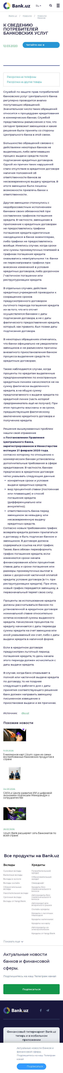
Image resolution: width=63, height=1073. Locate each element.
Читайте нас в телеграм (35, 45)
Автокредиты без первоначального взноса (41, 897)
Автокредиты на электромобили (40, 928)
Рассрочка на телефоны (21, 76)
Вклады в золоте (12, 879)
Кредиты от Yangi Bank (43, 933)
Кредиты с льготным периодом (42, 914)
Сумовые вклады (12, 871)
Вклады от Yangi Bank (14, 901)
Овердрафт (38, 883)
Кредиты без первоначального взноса (41, 889)
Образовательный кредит (41, 878)
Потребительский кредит (41, 872)
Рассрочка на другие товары (24, 81)
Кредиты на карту (41, 923)
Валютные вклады (12, 875)
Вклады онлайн (11, 883)
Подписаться (31, 989)
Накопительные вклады (15, 893)
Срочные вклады (12, 897)
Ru (38, 6)
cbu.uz (25, 713)
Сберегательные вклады (12, 888)
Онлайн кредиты (40, 909)
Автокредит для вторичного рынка (42, 904)
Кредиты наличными (42, 919)
